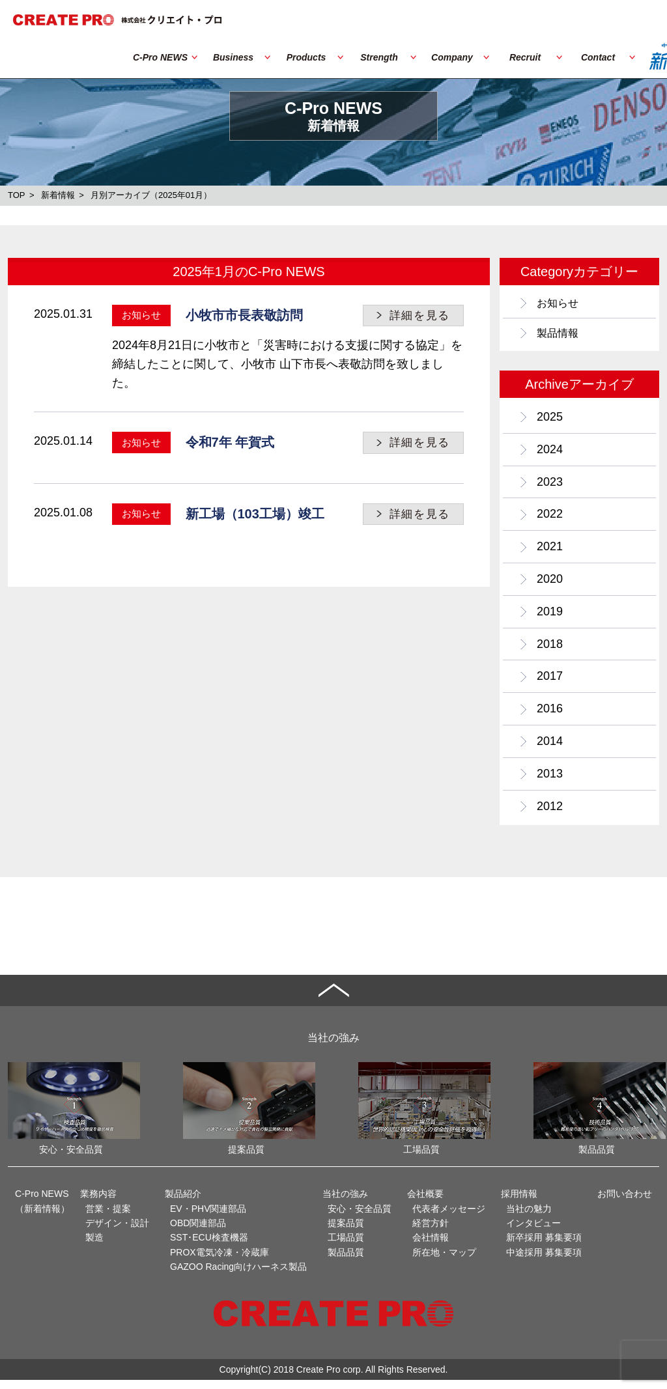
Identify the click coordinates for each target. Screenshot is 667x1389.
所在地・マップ (444, 1261)
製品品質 (346, 1261)
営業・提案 (108, 1218)
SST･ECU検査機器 (209, 1247)
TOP (16, 195)
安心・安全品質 (359, 1218)
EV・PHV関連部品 (208, 1218)
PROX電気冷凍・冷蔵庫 (219, 1261)
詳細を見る (420, 315)
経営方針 (430, 1232)
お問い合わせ (624, 1203)
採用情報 (519, 1203)
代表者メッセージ (448, 1218)
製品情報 (560, 336)
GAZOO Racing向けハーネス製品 (238, 1275)
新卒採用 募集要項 (544, 1247)
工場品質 (346, 1247)
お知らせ (560, 304)
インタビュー (533, 1232)
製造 (94, 1247)
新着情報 (58, 195)
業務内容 (98, 1203)
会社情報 (430, 1247)
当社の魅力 (529, 1218)
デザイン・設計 (117, 1232)
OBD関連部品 (198, 1232)
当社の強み (345, 1203)
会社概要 (425, 1203)
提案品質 (346, 1232)
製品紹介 (183, 1203)
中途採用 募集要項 (544, 1261)
